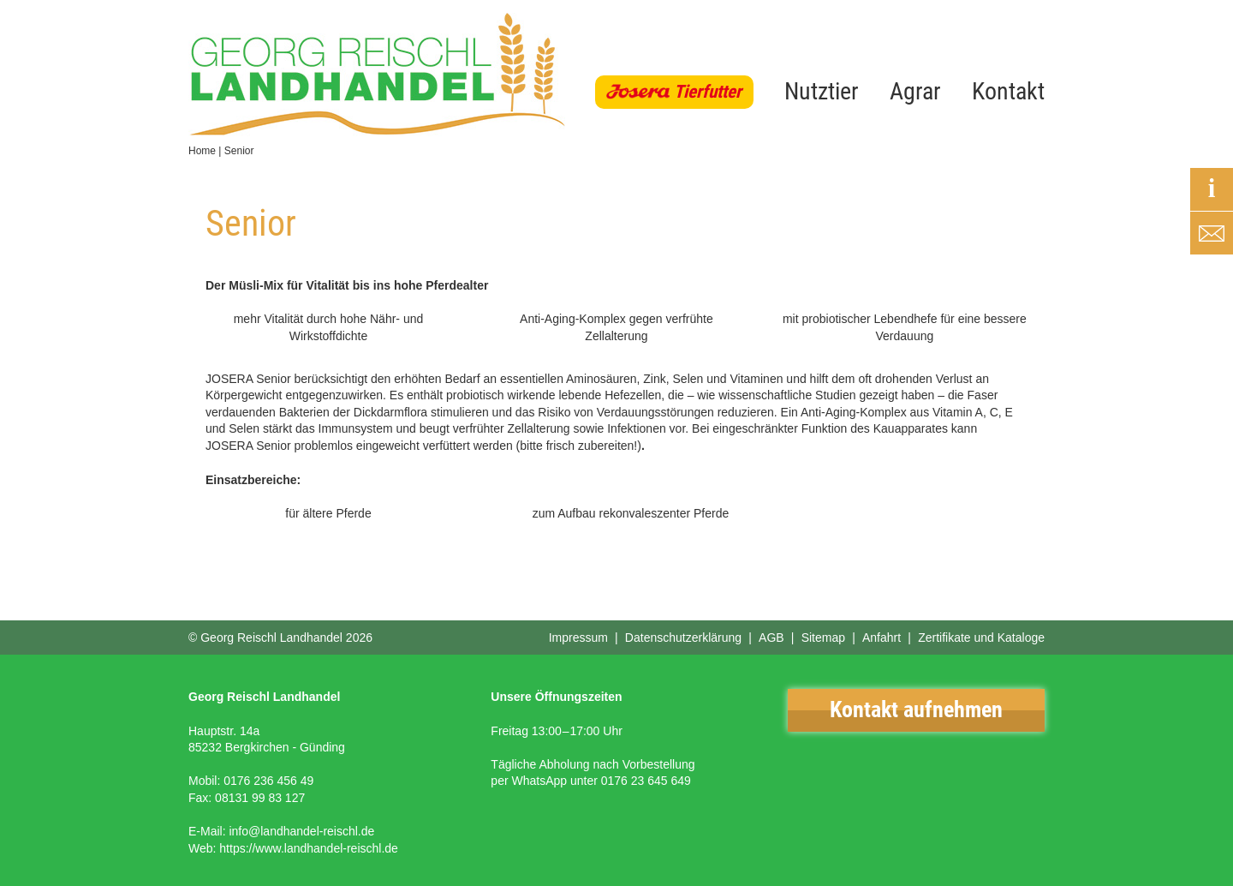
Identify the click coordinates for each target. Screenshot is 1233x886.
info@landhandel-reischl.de (301, 831)
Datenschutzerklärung (683, 637)
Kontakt (1008, 91)
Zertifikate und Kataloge (981, 637)
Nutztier (821, 91)
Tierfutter (708, 91)
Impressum (578, 637)
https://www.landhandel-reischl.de (308, 848)
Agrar (915, 91)
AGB (771, 637)
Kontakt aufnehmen (916, 709)
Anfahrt (881, 637)
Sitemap (823, 637)
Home (202, 151)
